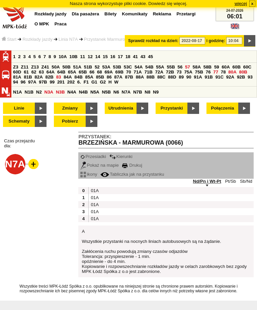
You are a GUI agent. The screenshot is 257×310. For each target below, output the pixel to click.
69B (119, 71)
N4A (71, 92)
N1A (17, 92)
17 (120, 56)
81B (28, 77)
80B (243, 71)
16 (112, 56)
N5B (106, 92)
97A (32, 82)
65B (83, 71)
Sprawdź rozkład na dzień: (153, 40)
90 (188, 77)
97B (43, 82)
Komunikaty (134, 13)
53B (117, 66)
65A (72, 71)
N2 (39, 92)
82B (49, 77)
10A (63, 56)
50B (66, 66)
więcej (241, 3)
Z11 (24, 66)
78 (223, 71)
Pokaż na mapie (99, 165)
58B (207, 66)
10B (73, 56)
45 (150, 56)
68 (99, 71)
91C (220, 77)
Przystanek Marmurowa (107, 39)
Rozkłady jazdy (37, 39)
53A (106, 66)
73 (179, 71)
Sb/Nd (246, 181)
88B (151, 77)
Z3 (15, 66)
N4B (83, 92)
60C (247, 66)
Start (9, 39)
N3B (60, 92)
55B (171, 66)
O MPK (41, 23)
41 (135, 56)
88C (161, 77)
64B (61, 71)
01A (94, 190)
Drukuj (132, 165)
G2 (103, 82)
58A (197, 66)
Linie (19, 108)
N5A (94, 92)
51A (77, 66)
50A (56, 66)
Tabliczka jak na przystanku (132, 174)
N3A (49, 92)
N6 (116, 92)
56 (180, 66)
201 (61, 82)
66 (91, 71)
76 (208, 71)
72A (159, 71)
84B (78, 77)
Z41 (45, 66)
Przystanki (172, 108)
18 (128, 56)
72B (170, 71)
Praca (61, 23)
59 (216, 66)
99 (52, 82)
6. (79, 82)
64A (51, 71)
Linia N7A (68, 39)
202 (71, 82)
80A (232, 71)
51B (88, 66)
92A (230, 77)
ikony (88, 174)
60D (17, 71)
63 (41, 71)
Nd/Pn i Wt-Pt (207, 181)
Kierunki (121, 156)
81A (17, 77)
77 (215, 71)
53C (128, 66)
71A (138, 71)
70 (128, 71)
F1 (86, 82)
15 (105, 56)
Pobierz (70, 121)
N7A (126, 92)
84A (68, 77)
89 (181, 77)
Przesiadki (93, 156)
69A (108, 71)
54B (149, 66)
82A (38, 77)
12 (90, 56)
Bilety (110, 13)
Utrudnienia (120, 108)
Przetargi (185, 13)
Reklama (162, 13)
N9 (156, 92)
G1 (94, 82)
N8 (147, 92)
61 (26, 71)
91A (198, 77)
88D (172, 77)
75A (188, 71)
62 (33, 71)
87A (118, 77)
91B (208, 77)
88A (140, 77)
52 (97, 66)
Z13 (35, 66)
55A (160, 66)
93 (250, 77)
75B (199, 71)
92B (241, 77)
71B (148, 71)
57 (187, 66)
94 (15, 82)
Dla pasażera (85, 13)
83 (58, 77)
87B (129, 77)
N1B (28, 92)
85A (89, 77)
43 (143, 56)
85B (100, 77)
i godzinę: (215, 40)
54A (139, 66)
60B (237, 66)
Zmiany (70, 108)
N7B (137, 92)
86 (109, 77)
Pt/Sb (230, 181)
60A (226, 66)
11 (82, 56)
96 (23, 82)
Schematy (19, 121)
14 (97, 56)
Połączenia (222, 108)
